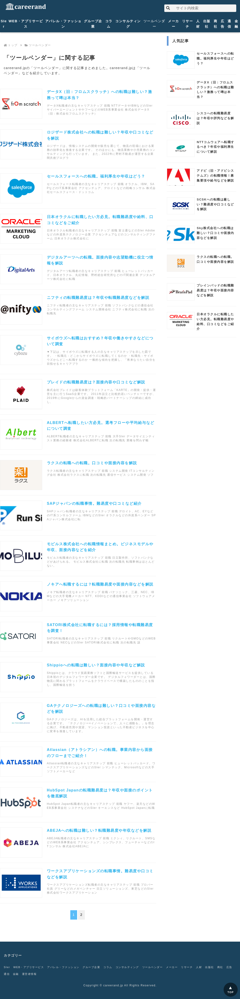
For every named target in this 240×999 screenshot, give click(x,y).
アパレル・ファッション (63, 23)
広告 (223, 23)
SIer (4, 23)
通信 (229, 23)
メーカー (173, 23)
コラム (108, 23)
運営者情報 (50, 974)
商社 (216, 23)
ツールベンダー (154, 23)
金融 (236, 23)
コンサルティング (128, 23)
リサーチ (187, 23)
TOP (231, 992)
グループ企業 (93, 23)
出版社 (206, 23)
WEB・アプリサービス (26, 23)
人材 (198, 23)
